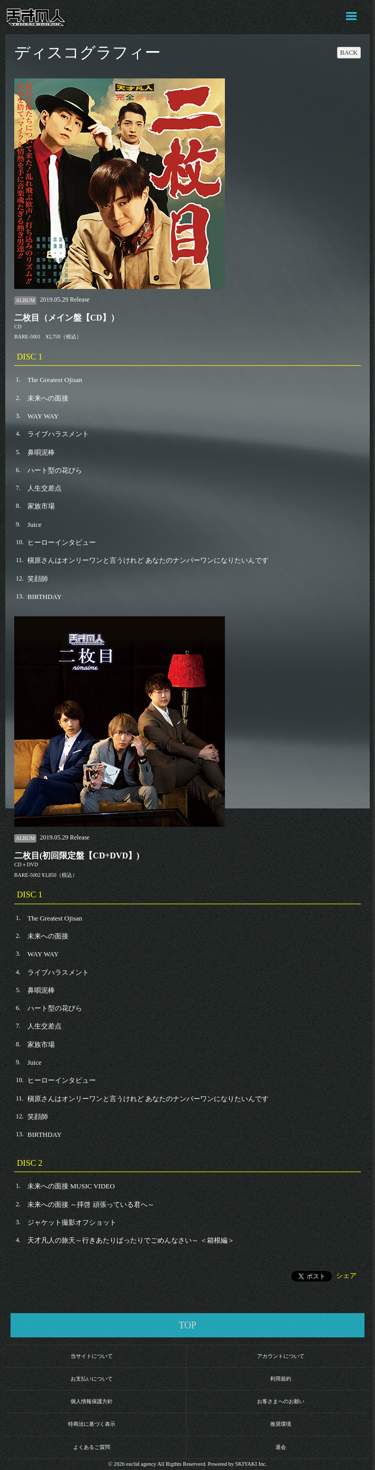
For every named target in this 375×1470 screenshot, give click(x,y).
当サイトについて (92, 1356)
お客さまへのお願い (280, 1401)
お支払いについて (92, 1379)
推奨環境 (280, 1424)
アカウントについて (280, 1356)
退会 (280, 1447)
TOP (187, 1325)
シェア (346, 1275)
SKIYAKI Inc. (251, 1464)
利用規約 (280, 1379)
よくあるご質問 (91, 1447)
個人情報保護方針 (92, 1401)
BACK (349, 52)
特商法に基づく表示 (91, 1424)
